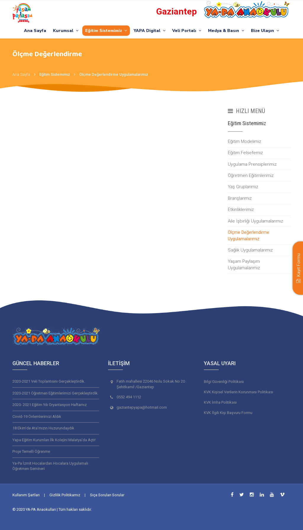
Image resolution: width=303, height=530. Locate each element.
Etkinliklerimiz (241, 209)
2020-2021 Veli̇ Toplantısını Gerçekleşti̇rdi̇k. (48, 381)
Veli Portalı (186, 30)
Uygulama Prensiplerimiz (252, 164)
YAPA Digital (149, 30)
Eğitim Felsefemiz (245, 152)
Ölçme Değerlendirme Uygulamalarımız (113, 74)
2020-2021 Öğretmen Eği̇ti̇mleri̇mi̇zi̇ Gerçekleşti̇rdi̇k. (55, 393)
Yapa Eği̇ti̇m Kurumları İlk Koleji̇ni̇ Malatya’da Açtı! (54, 440)
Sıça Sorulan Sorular (107, 495)
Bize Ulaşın (265, 30)
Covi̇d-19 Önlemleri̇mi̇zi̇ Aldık (36, 416)
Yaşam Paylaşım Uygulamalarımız (244, 264)
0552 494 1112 (129, 397)
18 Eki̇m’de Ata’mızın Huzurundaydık (43, 428)
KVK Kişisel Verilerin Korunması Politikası (238, 392)
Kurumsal (65, 30)
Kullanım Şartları (26, 495)
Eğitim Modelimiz (244, 141)
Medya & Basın (226, 30)
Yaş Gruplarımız (243, 186)
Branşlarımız (240, 198)
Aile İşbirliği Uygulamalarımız (255, 221)
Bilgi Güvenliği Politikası (224, 381)
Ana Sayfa (35, 30)
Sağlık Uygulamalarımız (250, 250)
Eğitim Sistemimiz (106, 30)
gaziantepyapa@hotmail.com (142, 407)
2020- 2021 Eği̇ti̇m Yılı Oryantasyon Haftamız (49, 404)
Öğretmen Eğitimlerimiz (251, 175)
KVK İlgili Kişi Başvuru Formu (228, 412)
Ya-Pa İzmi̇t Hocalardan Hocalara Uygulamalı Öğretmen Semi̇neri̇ (50, 466)
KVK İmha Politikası (220, 402)
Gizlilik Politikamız (64, 495)
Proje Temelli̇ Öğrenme (31, 451)
